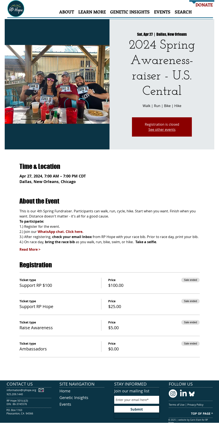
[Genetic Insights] (81, 398)
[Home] (81, 391)
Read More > (29, 249)
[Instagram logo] (173, 393)
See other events (162, 129)
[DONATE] (204, 4)
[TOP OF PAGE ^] (202, 413)
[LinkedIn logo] (183, 393)
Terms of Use (177, 404)
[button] (66, 11)
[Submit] (136, 409)
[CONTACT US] (29, 384)
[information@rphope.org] (21, 390)
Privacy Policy (195, 404)
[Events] (81, 404)
